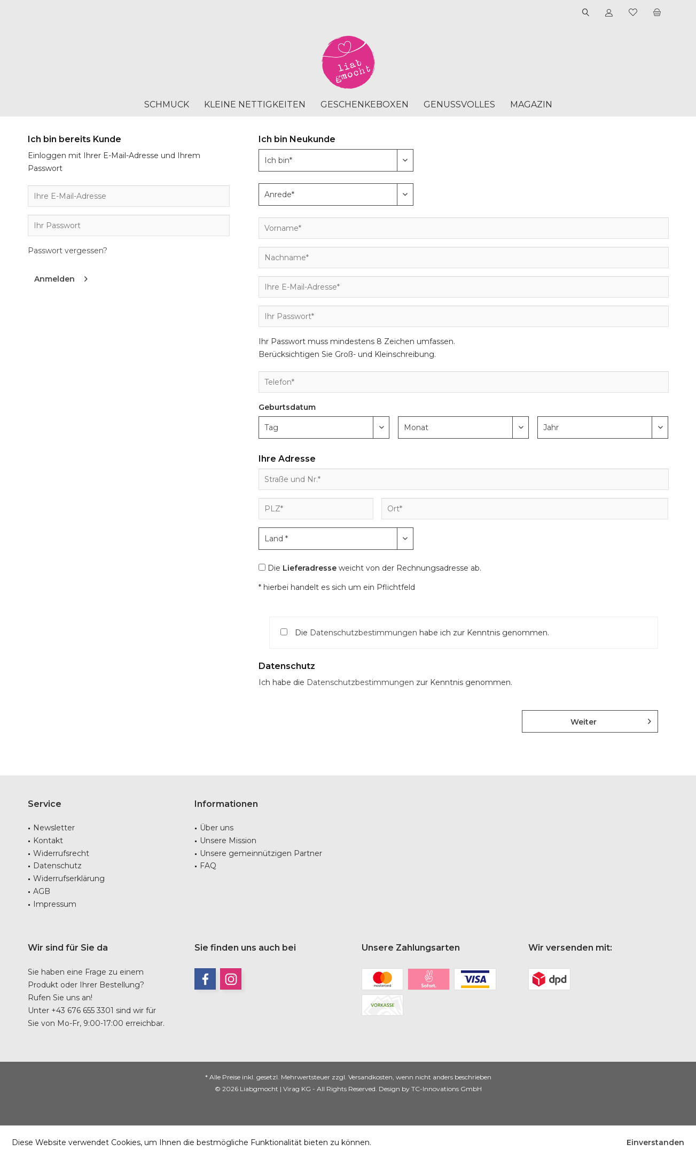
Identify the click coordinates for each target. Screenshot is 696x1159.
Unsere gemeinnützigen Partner (261, 853)
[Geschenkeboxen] (364, 105)
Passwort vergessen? (67, 250)
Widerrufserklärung (69, 878)
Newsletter (54, 828)
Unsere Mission (228, 840)
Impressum (54, 904)
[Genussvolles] (459, 105)
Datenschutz (57, 865)
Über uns (216, 828)
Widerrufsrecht (61, 853)
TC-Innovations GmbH (446, 1089)
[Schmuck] (167, 105)
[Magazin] (531, 105)
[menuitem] (657, 13)
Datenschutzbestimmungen (363, 632)
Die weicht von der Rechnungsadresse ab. (374, 568)
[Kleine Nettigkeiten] (255, 105)
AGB (41, 891)
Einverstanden (655, 1142)
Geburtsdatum (287, 407)
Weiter (610, 720)
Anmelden (61, 277)
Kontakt (48, 840)
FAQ (208, 865)
